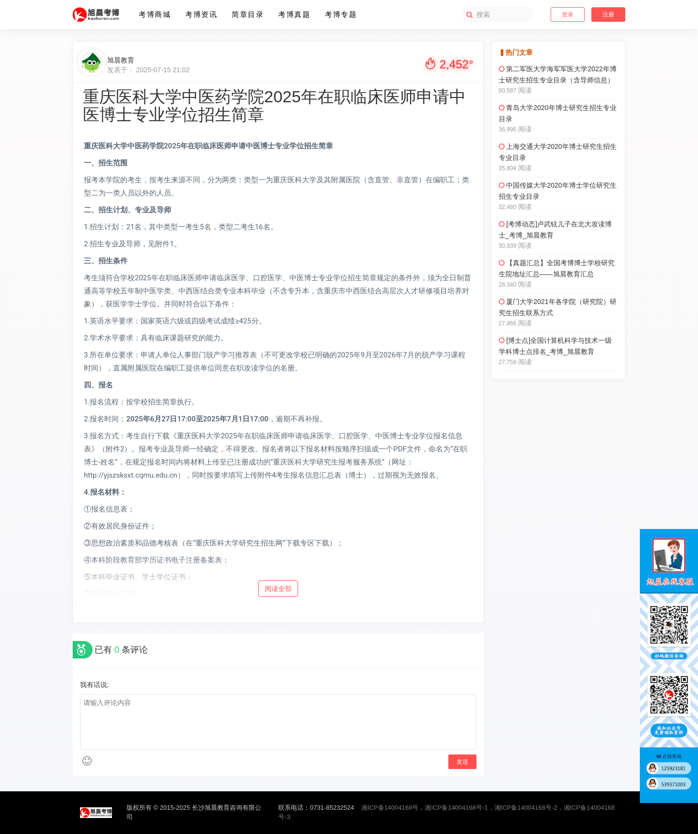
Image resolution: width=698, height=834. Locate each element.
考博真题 (294, 14)
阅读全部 (278, 589)
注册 (608, 14)
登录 (567, 14)
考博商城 (155, 14)
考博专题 (341, 14)
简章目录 (248, 14)
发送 (462, 761)
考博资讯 (201, 14)
